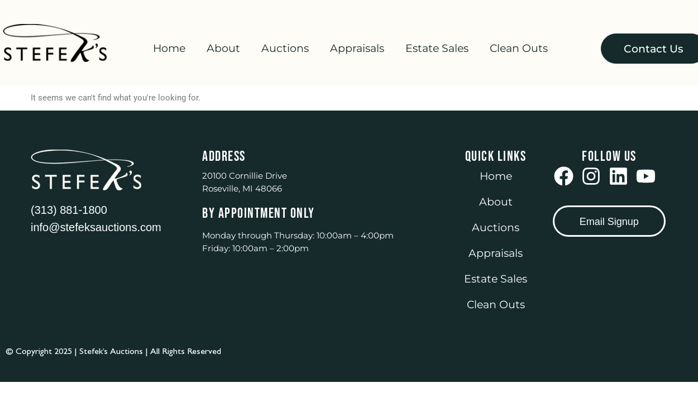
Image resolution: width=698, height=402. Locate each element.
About (223, 48)
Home (169, 48)
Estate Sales (436, 48)
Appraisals (357, 48)
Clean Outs (519, 48)
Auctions (285, 48)
